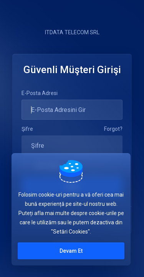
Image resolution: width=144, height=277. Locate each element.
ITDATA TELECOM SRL (72, 32)
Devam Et (71, 251)
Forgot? (113, 129)
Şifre (27, 129)
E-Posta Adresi (40, 93)
